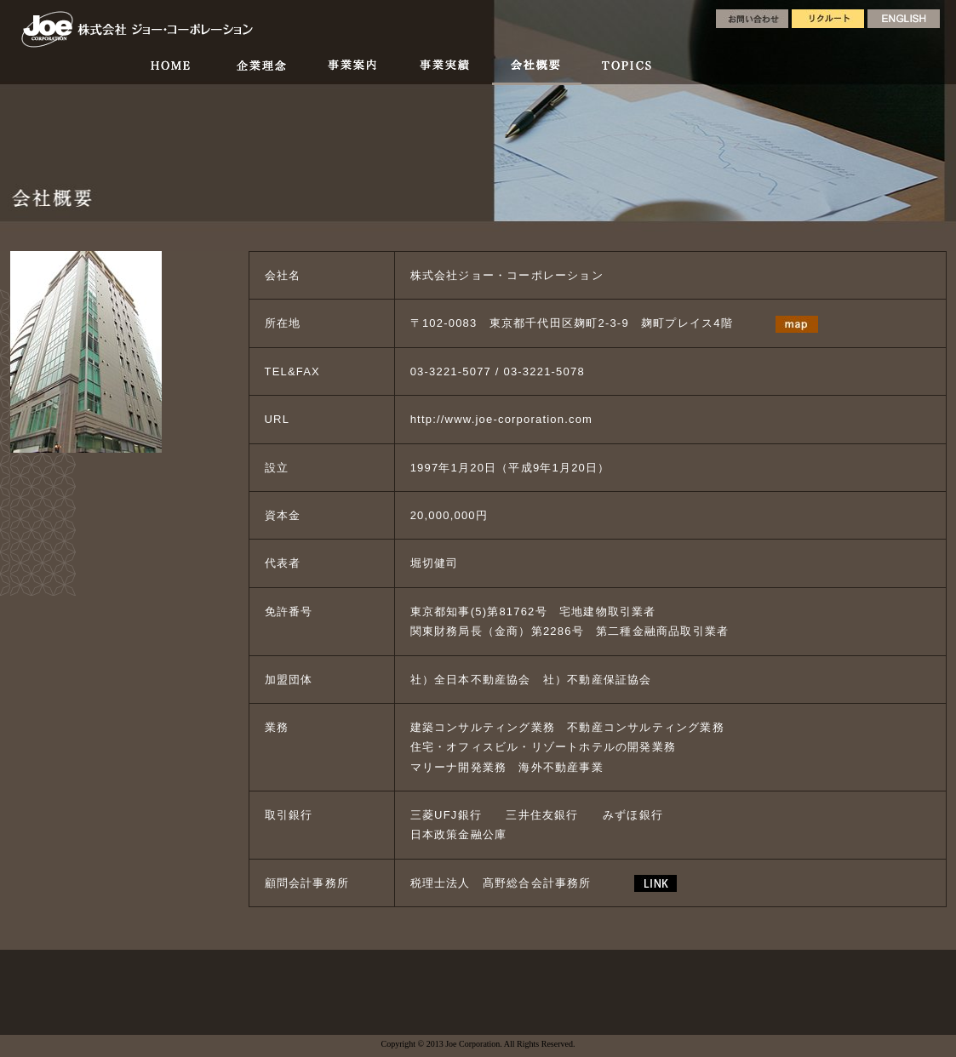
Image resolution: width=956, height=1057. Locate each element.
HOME (170, 69)
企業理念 (260, 69)
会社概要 (536, 69)
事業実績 (445, 69)
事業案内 (352, 69)
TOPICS (624, 69)
